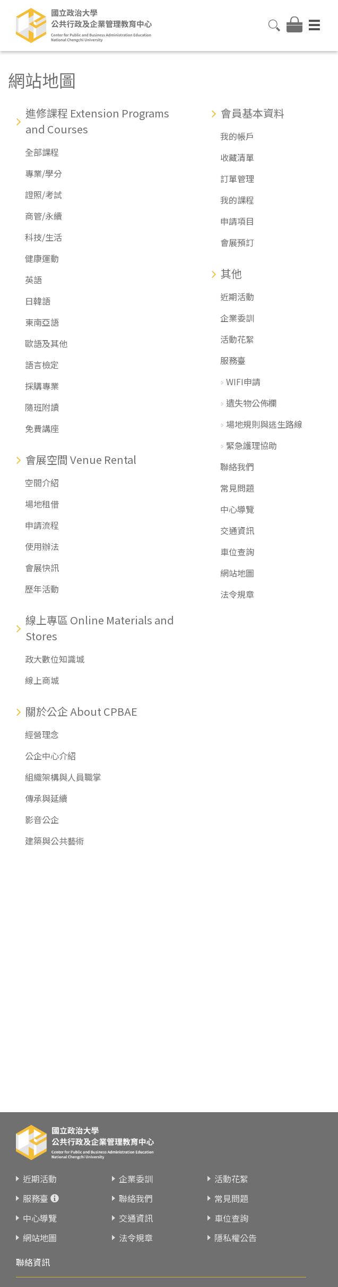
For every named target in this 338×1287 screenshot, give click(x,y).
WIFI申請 (243, 381)
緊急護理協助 (251, 445)
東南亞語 (42, 322)
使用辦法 (42, 546)
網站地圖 (237, 572)
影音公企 (42, 819)
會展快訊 (42, 567)
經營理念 (42, 734)
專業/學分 (43, 173)
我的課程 (237, 199)
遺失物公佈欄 (251, 402)
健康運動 (42, 258)
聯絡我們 (237, 466)
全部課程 (42, 152)
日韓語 (37, 300)
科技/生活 (43, 237)
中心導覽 (237, 509)
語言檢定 (42, 364)
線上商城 (42, 680)
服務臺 (233, 360)
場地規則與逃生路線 (264, 424)
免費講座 (42, 428)
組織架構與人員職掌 (63, 776)
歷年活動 (42, 588)
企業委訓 (237, 317)
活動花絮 (237, 339)
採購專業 (42, 385)
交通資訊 (237, 530)
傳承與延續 (46, 798)
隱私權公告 (235, 1237)
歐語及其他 (46, 343)
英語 (33, 279)
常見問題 (237, 487)
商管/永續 (43, 215)
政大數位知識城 (54, 659)
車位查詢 (237, 551)
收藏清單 (237, 157)
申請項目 (237, 221)
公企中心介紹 (50, 755)
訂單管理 (237, 178)
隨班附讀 (42, 407)
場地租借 (42, 503)
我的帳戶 (237, 136)
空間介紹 (42, 482)
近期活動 (237, 296)
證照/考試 (43, 194)
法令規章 (237, 594)
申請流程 (42, 525)
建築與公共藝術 (54, 840)
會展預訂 (237, 242)
